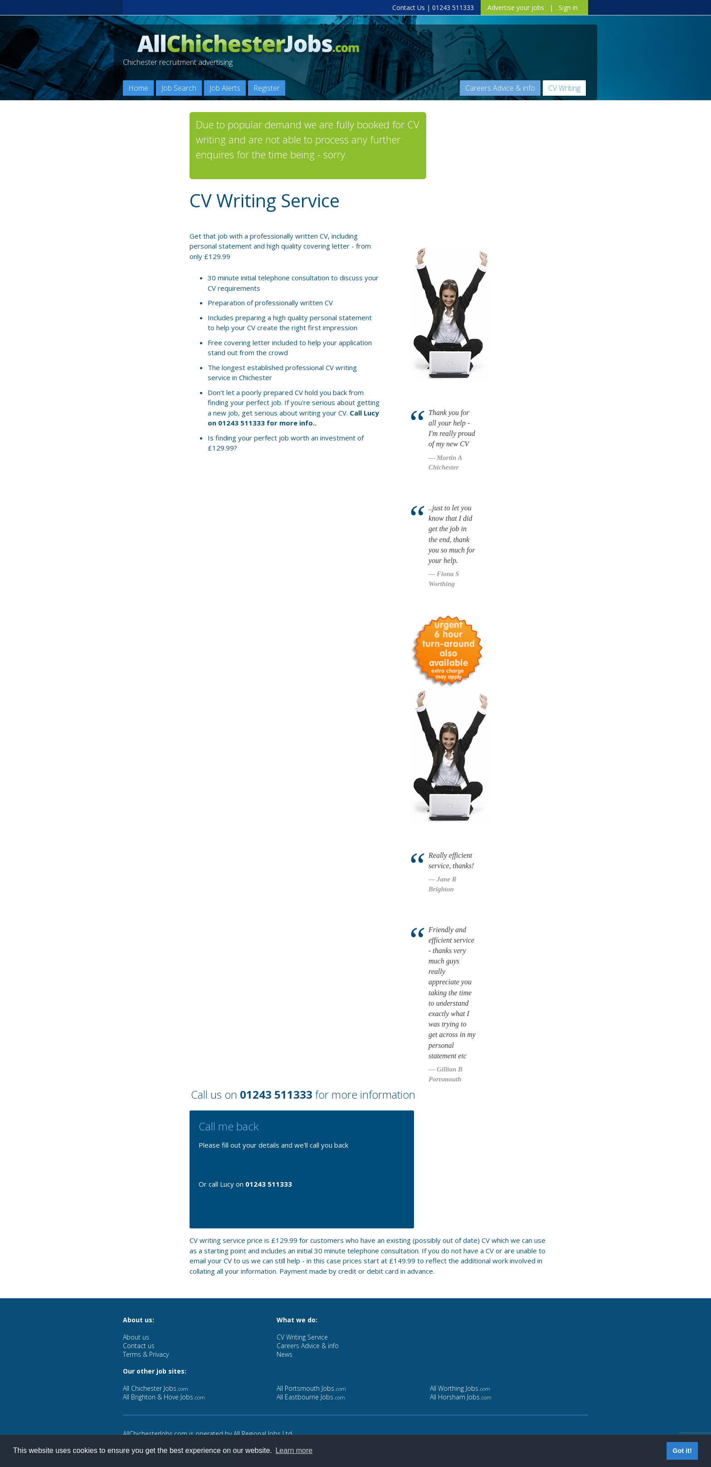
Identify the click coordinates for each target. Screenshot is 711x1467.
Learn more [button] (293, 1450)
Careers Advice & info (500, 88)
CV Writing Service (302, 1337)
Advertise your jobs (515, 7)
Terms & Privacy (146, 1354)
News (284, 1354)
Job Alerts (224, 88)
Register (266, 88)
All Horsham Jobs (461, 1397)
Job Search (178, 88)
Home (138, 88)
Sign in (568, 7)
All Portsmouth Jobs (311, 1388)
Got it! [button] (682, 1450)
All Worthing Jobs (460, 1388)
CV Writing (564, 88)
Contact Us (408, 7)
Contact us (139, 1345)
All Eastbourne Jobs (311, 1397)
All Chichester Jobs (155, 1388)
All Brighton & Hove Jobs (164, 1397)
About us (136, 1337)
